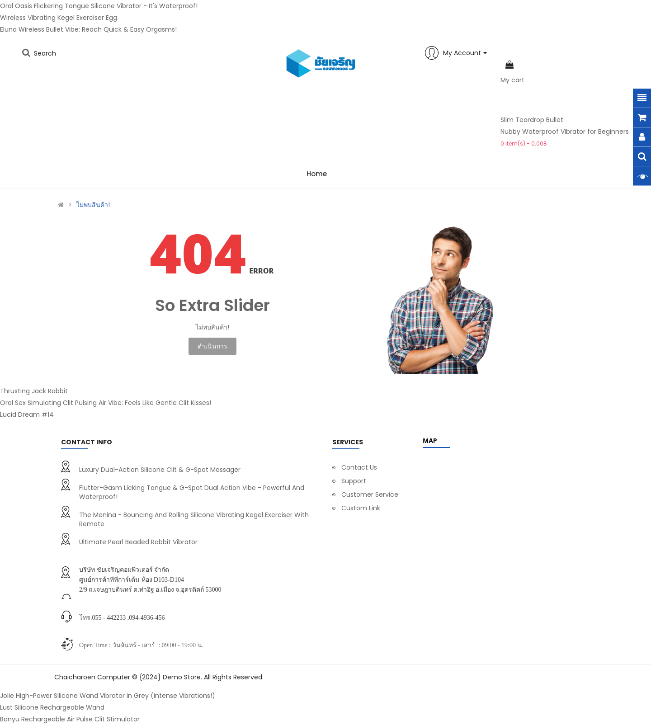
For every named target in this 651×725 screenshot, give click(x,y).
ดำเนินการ (212, 346)
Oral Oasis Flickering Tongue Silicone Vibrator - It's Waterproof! (99, 5)
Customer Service (369, 494)
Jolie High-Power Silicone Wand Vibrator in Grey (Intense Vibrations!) (107, 695)
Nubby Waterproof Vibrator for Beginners (564, 131)
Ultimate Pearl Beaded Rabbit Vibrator (138, 541)
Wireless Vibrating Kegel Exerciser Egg (58, 17)
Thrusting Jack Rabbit (34, 390)
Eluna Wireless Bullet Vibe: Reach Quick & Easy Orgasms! (88, 29)
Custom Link (360, 508)
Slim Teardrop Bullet (531, 119)
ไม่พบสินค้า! (93, 205)
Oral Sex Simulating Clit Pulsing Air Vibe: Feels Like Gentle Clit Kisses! (105, 402)
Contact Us (359, 467)
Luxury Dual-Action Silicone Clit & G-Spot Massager (160, 469)
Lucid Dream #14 (27, 414)
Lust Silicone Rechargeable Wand (52, 707)
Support (353, 480)
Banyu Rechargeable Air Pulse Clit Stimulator (70, 719)
